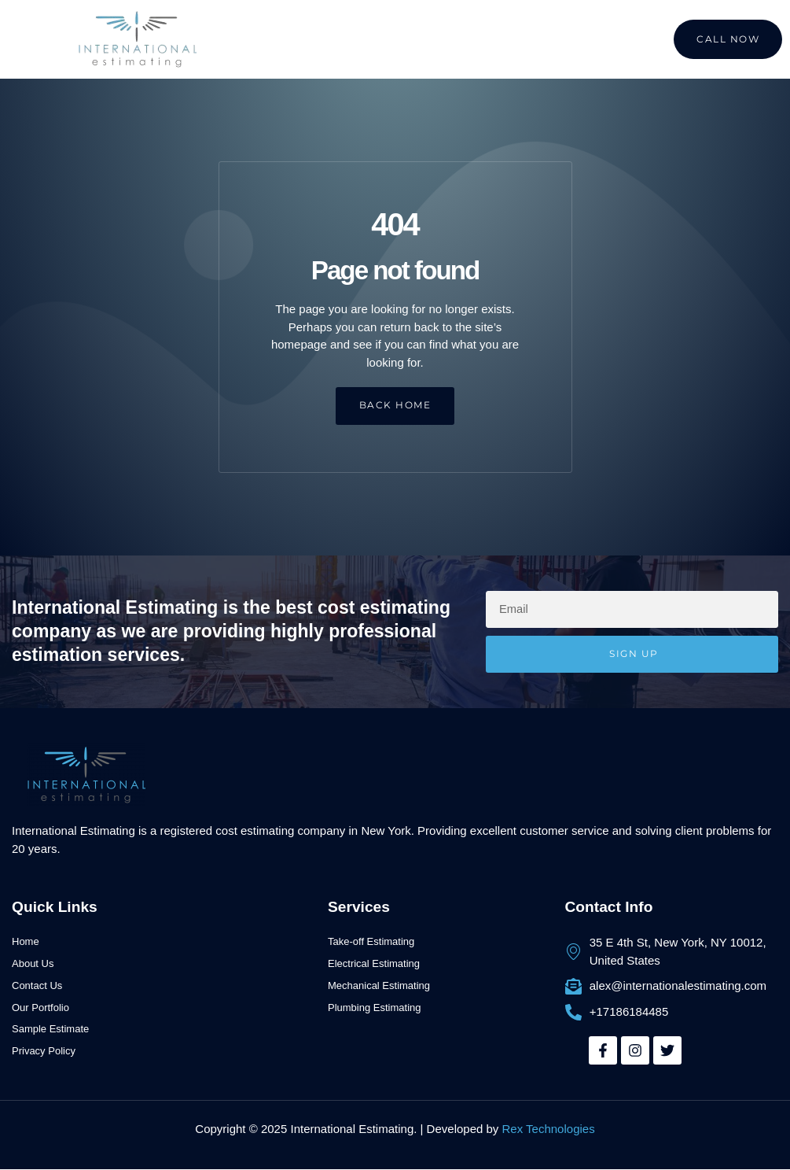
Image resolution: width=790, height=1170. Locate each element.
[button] (46, 39)
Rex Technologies (548, 1129)
